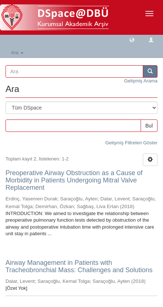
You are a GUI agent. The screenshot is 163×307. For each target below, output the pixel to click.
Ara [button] (17, 52)
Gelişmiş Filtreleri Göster (131, 142)
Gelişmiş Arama (140, 81)
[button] (132, 39)
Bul (149, 126)
